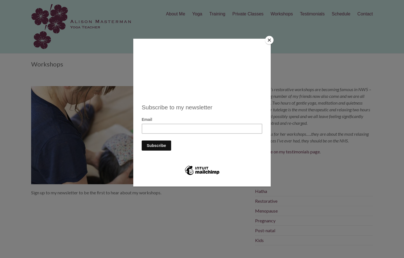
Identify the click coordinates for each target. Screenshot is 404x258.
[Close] (269, 40)
